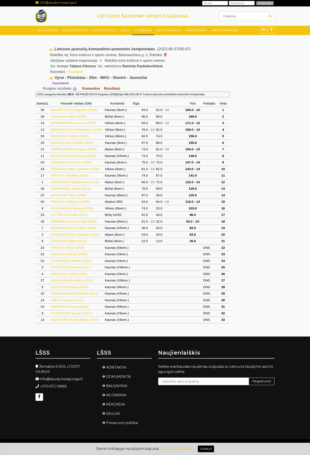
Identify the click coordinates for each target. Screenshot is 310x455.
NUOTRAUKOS (168, 30)
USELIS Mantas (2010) (67, 300)
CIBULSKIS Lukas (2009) (69, 274)
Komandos (91, 88)
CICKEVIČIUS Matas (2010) (71, 261)
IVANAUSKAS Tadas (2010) (71, 188)
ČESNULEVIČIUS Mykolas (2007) (75, 234)
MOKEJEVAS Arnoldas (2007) (72, 142)
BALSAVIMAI (116, 386)
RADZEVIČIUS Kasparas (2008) (74, 110)
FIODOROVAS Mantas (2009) (72, 208)
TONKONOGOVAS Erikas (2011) (74, 293)
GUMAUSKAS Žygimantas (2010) (75, 182)
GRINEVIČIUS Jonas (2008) (71, 162)
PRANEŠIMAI (196, 30)
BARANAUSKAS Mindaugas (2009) (76, 129)
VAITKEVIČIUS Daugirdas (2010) (74, 319)
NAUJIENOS (48, 30)
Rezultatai (112, 88)
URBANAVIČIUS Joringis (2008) (74, 221)
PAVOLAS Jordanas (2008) (70, 201)
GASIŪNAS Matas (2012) (69, 241)
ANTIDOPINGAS (224, 30)
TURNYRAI (143, 30)
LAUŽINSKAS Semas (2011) (71, 313)
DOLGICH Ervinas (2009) (69, 254)
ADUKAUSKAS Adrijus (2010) (72, 280)
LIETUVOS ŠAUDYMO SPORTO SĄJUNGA (142, 16)
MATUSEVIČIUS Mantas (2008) (73, 156)
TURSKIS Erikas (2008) (67, 247)
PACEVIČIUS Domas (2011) (71, 267)
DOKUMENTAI (118, 377)
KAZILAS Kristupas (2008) (69, 287)
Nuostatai (75, 72)
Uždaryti (206, 449)
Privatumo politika (122, 423)
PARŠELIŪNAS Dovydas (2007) (74, 149)
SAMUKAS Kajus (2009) (68, 116)
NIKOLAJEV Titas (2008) (68, 195)
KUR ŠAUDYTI (103, 30)
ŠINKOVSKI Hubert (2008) (70, 136)
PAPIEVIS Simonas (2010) (70, 306)
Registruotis (262, 381)
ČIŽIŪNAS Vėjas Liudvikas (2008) (75, 169)
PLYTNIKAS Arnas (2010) (69, 215)
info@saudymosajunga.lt (58, 3)
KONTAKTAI (116, 367)
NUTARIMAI (116, 395)
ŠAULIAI (113, 414)
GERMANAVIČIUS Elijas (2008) (73, 228)
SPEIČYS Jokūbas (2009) (69, 175)
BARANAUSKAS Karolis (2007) (73, 123)
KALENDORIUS (75, 30)
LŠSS (123, 30)
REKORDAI (115, 404)
